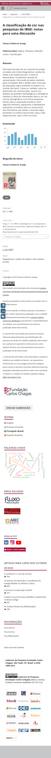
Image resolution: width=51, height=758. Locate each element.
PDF (6, 197)
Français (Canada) (15, 427)
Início (5, 14)
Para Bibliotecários (11, 636)
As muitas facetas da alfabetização (20, 606)
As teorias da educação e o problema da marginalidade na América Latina (22, 582)
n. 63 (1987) (25, 14)
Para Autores (9, 632)
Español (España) (14, 435)
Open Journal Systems (14, 647)
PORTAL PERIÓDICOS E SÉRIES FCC (16, 3)
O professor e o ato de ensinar (18, 574)
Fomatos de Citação (13, 236)
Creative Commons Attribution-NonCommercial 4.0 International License (25, 291)
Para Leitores (9, 628)
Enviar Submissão (18, 408)
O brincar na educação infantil (18, 590)
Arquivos (14, 14)
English (10, 423)
